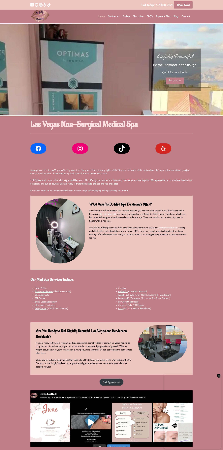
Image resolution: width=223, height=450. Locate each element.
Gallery (126, 16)
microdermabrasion (168, 227)
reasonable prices (142, 180)
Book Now (183, 5)
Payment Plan (163, 16)
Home (101, 16)
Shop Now (138, 16)
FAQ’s (150, 16)
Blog (176, 16)
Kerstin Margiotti (108, 214)
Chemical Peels (42, 294)
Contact (185, 16)
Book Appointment (111, 382)
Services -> (113, 16)
